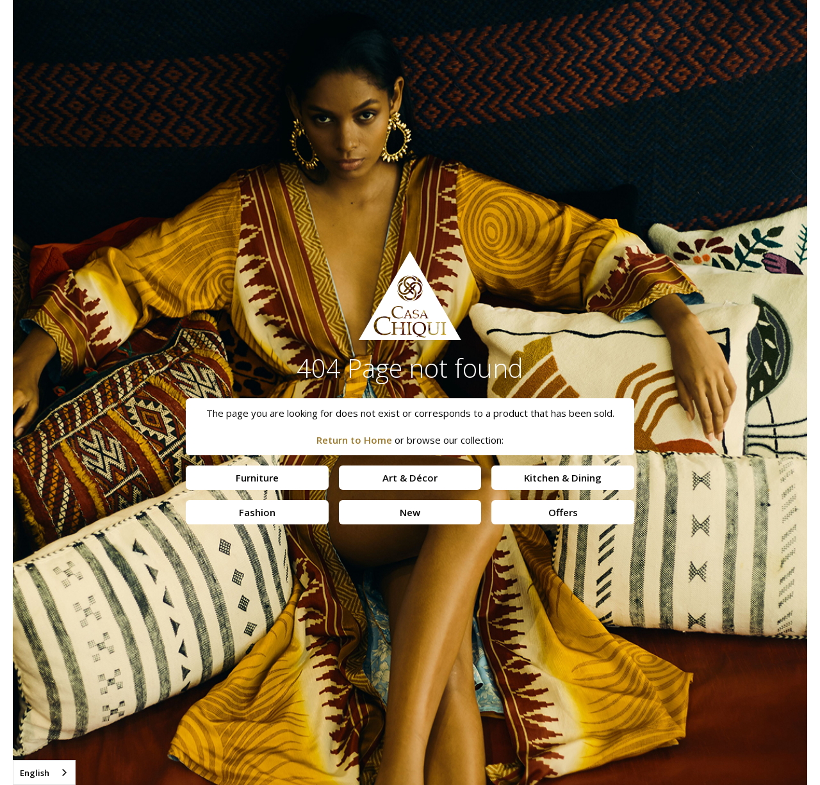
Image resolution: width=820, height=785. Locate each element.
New (410, 512)
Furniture (257, 477)
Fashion (257, 512)
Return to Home (354, 439)
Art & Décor (410, 477)
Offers (563, 512)
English (34, 773)
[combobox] (44, 772)
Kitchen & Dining (563, 477)
